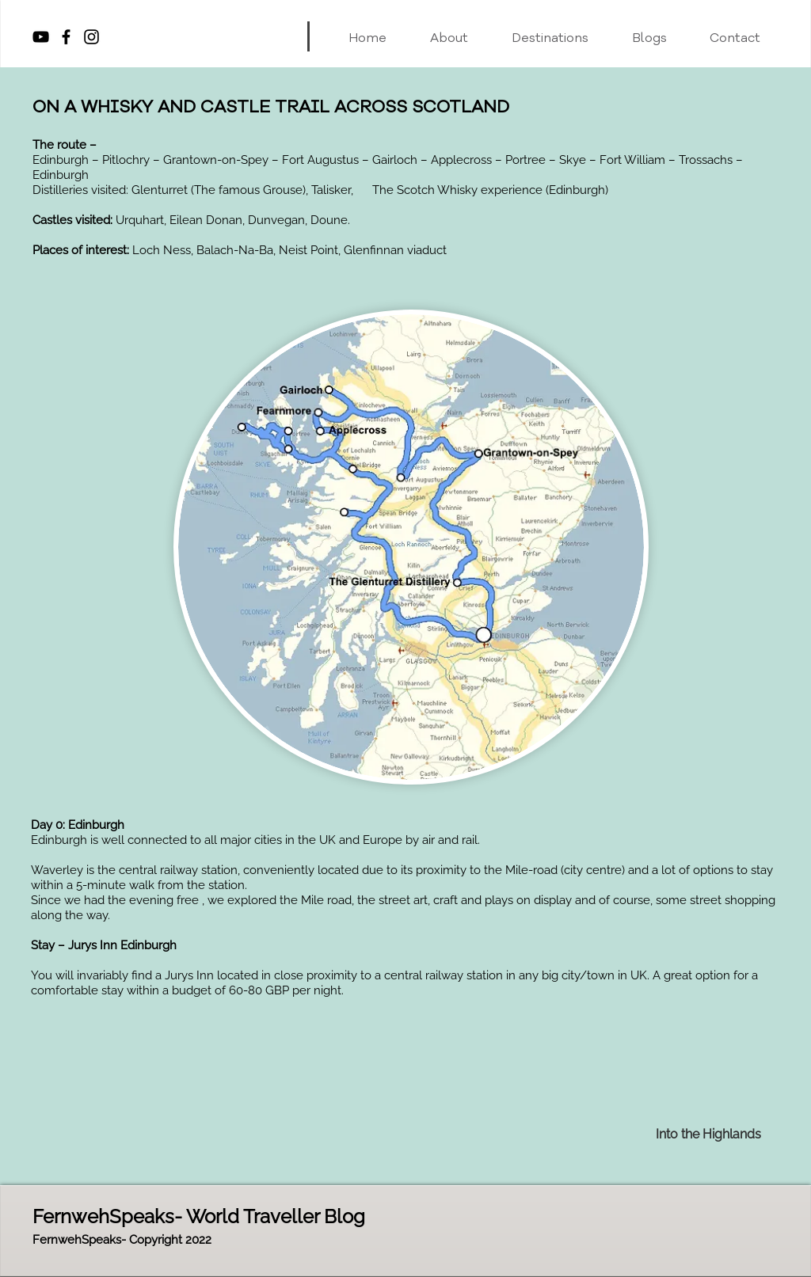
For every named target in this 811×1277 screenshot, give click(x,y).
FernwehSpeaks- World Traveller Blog (198, 1216)
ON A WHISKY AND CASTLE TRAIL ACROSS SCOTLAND (270, 107)
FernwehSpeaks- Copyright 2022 (121, 1240)
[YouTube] (41, 37)
